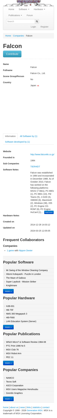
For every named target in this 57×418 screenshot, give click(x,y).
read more (49, 212)
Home (11, 9)
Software (24, 9)
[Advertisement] (28, 111)
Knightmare (11, 285)
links (29, 407)
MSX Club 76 (12, 349)
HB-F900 (10, 317)
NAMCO (10, 378)
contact (46, 407)
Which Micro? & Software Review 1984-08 (26, 342)
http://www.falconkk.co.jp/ (42, 154)
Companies (18, 36)
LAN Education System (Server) (21, 321)
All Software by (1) (28, 136)
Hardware (39, 9)
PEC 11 (9, 357)
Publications (15, 15)
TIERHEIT (35, 166)
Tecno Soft (11, 381)
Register (44, 27)
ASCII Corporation (14, 385)
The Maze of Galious (16, 278)
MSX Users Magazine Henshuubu (22, 389)
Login (33, 27)
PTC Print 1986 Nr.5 (15, 346)
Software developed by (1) (17, 142)
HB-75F (9, 310)
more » (8, 291)
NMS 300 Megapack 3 (16, 314)
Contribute (12, 53)
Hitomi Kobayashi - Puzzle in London (23, 274)
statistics (37, 407)
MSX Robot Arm (13, 353)
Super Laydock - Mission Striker (21, 281)
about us (14, 407)
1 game (10, 250)
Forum (30, 15)
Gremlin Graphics (14, 393)
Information (10, 136)
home (5, 407)
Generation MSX (35, 410)
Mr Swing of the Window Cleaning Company (27, 270)
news (22, 407)
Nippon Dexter (26, 250)
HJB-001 (10, 306)
